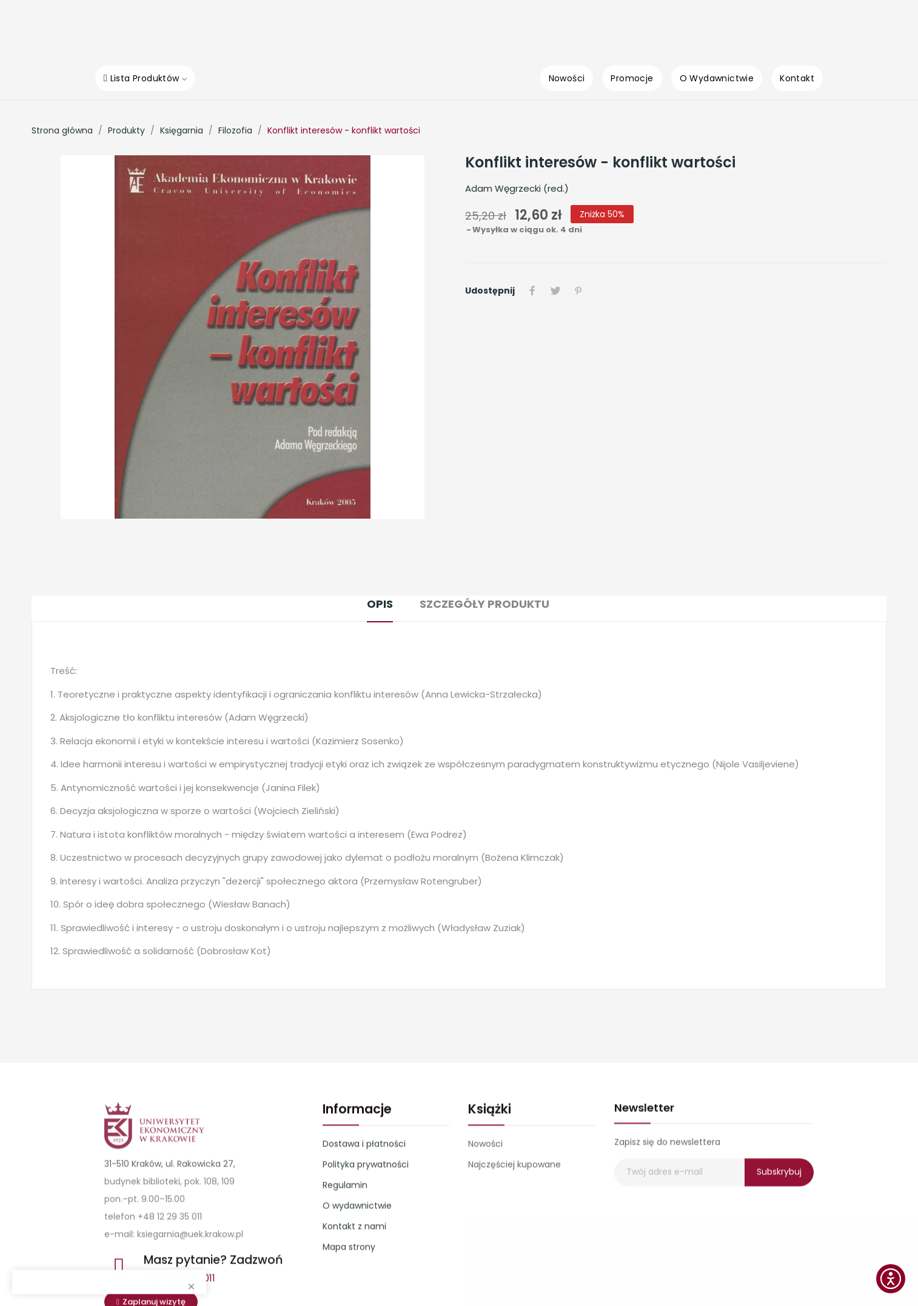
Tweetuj (555, 290)
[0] (762, 28)
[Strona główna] (62, 130)
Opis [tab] (380, 603)
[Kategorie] (589, 28)
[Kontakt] (797, 78)
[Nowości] (567, 78)
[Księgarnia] (181, 130)
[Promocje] (632, 78)
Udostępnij (532, 290)
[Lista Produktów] (145, 78)
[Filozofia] (235, 130)
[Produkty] (126, 130)
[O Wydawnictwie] (717, 78)
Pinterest (578, 290)
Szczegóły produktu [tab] (484, 603)
